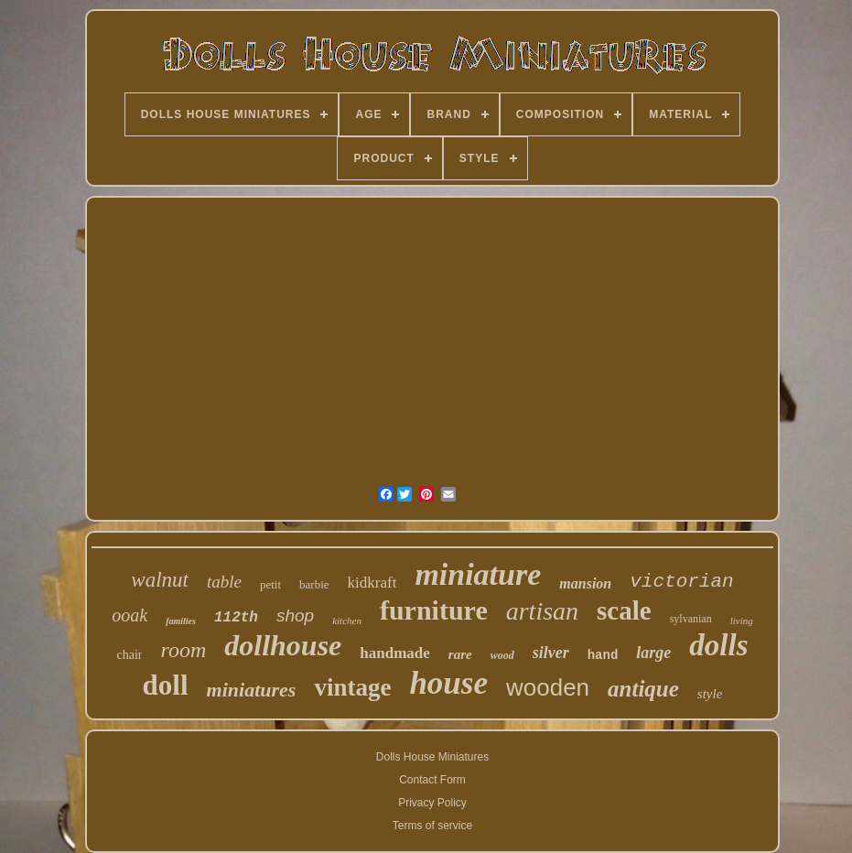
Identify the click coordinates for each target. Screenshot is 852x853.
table (224, 581)
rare (460, 654)
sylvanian (691, 618)
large (653, 652)
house (448, 683)
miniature (478, 574)
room (183, 650)
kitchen (346, 620)
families (181, 621)
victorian (681, 581)
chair (130, 655)
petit (270, 584)
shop (295, 615)
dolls (718, 645)
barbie (314, 584)
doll (166, 685)
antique (643, 688)
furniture (434, 610)
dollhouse (282, 645)
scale (624, 610)
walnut (160, 579)
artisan (542, 611)
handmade (395, 653)
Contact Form (432, 779)
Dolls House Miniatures (432, 756)
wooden (547, 687)
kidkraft (372, 582)
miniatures (252, 689)
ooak (129, 615)
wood (502, 655)
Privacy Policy (432, 802)
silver (551, 652)
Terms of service (432, 825)
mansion (585, 583)
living (741, 620)
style (710, 693)
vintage (352, 687)
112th (236, 618)
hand (603, 655)
